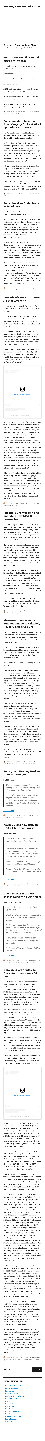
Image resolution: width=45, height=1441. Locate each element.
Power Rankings (11, 1419)
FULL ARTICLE (8, 810)
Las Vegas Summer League (15, 1396)
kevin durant (19, 886)
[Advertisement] (23, 29)
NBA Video (9, 1414)
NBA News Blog (31, 111)
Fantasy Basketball (12, 1388)
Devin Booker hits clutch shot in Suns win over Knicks (22, 895)
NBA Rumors (10, 1409)
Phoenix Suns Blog (15, 505)
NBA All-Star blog (31, 503)
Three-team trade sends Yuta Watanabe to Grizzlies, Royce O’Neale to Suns (21, 623)
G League (30, 611)
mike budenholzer (16, 290)
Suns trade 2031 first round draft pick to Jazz (21, 59)
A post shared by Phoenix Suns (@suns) (22, 415)
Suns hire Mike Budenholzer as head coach (21, 205)
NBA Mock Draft (11, 1406)
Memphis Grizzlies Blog (10, 763)
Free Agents (9, 1391)
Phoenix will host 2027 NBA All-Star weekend (21, 299)
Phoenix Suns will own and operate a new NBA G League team (21, 516)
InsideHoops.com (11, 1393)
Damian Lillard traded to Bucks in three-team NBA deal (20, 973)
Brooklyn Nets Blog (32, 761)
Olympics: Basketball (13, 1416)
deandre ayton (20, 1361)
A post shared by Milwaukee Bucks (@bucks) (22, 1116)
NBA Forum (9, 1404)
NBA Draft (8, 1401)
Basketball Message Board (15, 1386)
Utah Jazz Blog (14, 113)
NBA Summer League (12, 1411)
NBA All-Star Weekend (13, 1399)
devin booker (31, 962)
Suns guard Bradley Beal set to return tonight (22, 773)
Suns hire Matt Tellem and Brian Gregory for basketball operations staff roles (22, 124)
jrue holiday (29, 1361)
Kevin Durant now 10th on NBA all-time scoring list (20, 826)
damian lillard (12, 1361)
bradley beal (19, 817)
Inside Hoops (10, 111)
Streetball (8, 1421)
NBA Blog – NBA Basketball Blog (21, 6)
